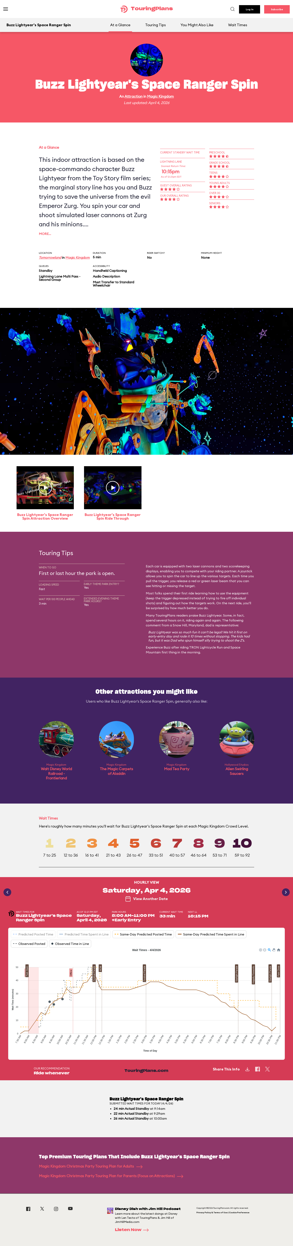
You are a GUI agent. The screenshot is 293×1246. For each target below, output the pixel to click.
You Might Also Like (197, 25)
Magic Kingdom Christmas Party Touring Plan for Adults (91, 1166)
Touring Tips (155, 25)
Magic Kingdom (160, 96)
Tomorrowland (50, 257)
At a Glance (120, 25)
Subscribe (277, 9)
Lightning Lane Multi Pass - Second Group (59, 278)
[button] (260, 949)
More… (45, 234)
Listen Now (133, 1230)
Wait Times (237, 25)
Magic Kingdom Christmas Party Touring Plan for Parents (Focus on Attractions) (111, 1175)
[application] (146, 1001)
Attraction (134, 96)
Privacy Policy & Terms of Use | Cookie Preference (222, 1212)
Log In (249, 9)
